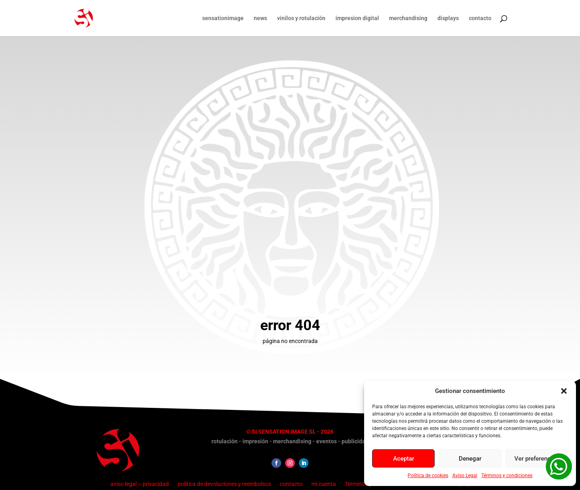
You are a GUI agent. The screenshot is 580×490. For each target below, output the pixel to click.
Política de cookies (428, 475)
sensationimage (223, 18)
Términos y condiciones (506, 475)
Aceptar (403, 458)
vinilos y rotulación (301, 18)
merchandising (408, 18)
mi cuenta (323, 484)
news (260, 18)
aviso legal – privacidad (139, 484)
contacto (480, 18)
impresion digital (357, 18)
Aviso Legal (464, 475)
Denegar (470, 458)
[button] (564, 391)
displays (448, 18)
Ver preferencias (536, 458)
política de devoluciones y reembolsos (224, 484)
